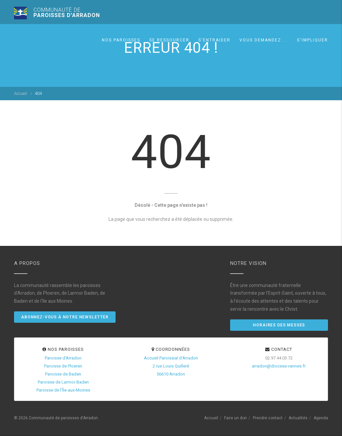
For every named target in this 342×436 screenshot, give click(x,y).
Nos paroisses (121, 40)
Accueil (20, 93)
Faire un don (235, 418)
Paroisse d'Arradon (63, 357)
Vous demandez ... (263, 40)
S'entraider (214, 40)
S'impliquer (312, 40)
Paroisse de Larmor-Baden (63, 382)
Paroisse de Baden (63, 374)
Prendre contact (268, 418)
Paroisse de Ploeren (63, 366)
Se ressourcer (169, 40)
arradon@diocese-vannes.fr (279, 366)
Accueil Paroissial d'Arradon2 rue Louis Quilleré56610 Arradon (171, 366)
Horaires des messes (279, 325)
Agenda (321, 418)
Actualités (298, 418)
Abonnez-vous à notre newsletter (65, 317)
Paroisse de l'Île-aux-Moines (63, 390)
